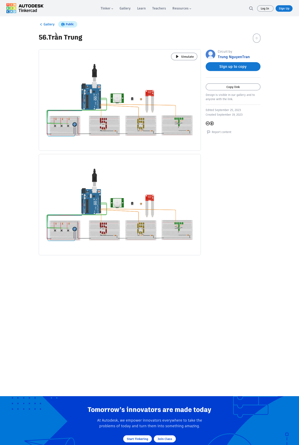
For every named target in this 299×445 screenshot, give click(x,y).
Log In (265, 8)
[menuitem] (107, 8)
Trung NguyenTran (234, 56)
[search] (251, 8)
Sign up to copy (233, 66)
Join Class (164, 439)
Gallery (47, 24)
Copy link (233, 87)
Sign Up (284, 8)
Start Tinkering (137, 439)
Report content (218, 132)
